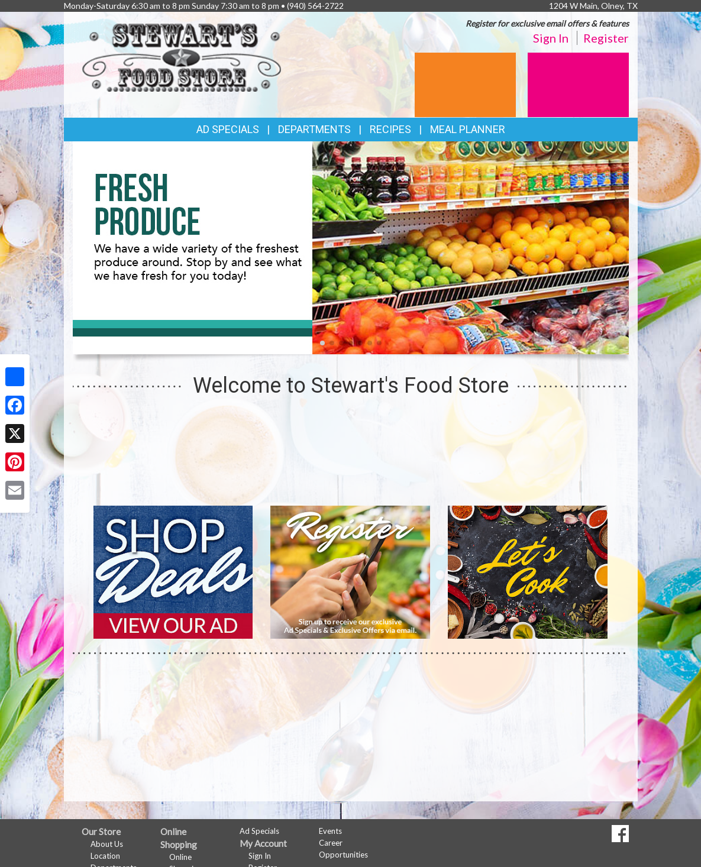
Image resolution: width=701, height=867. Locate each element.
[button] (322, 343)
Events (330, 831)
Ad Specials (227, 129)
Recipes (390, 129)
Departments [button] (314, 129)
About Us (107, 844)
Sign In (550, 38)
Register (606, 38)
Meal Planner (467, 129)
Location (105, 855)
